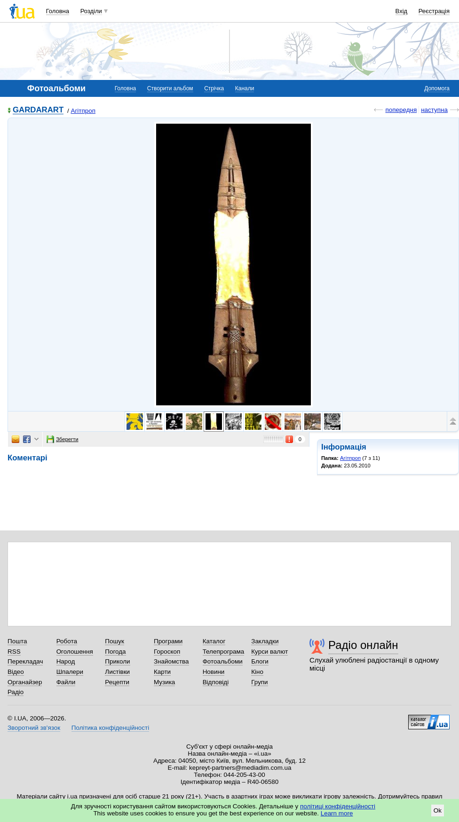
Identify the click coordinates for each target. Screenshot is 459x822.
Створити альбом (170, 88)
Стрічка (214, 88)
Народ (65, 661)
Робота (66, 641)
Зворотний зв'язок (34, 727)
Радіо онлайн (363, 645)
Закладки (264, 641)
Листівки (117, 671)
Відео (16, 671)
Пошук (114, 641)
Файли (66, 682)
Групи (259, 682)
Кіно (257, 671)
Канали (244, 88)
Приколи (117, 661)
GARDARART (38, 110)
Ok (438, 810)
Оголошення (74, 651)
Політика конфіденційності (110, 727)
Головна (57, 11)
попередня (401, 109)
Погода (115, 651)
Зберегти (63, 439)
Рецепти (117, 682)
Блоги (260, 661)
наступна (434, 109)
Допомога (437, 88)
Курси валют (269, 651)
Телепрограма (224, 651)
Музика (164, 682)
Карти (162, 671)
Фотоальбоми (223, 661)
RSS (14, 651)
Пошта (17, 641)
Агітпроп (83, 110)
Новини (214, 671)
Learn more (337, 813)
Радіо (16, 692)
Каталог (214, 641)
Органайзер (25, 682)
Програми (168, 641)
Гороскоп (167, 651)
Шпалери (69, 671)
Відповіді (216, 682)
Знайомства (171, 661)
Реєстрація (434, 11)
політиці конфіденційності (337, 806)
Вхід (402, 11)
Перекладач (25, 661)
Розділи (91, 11)
